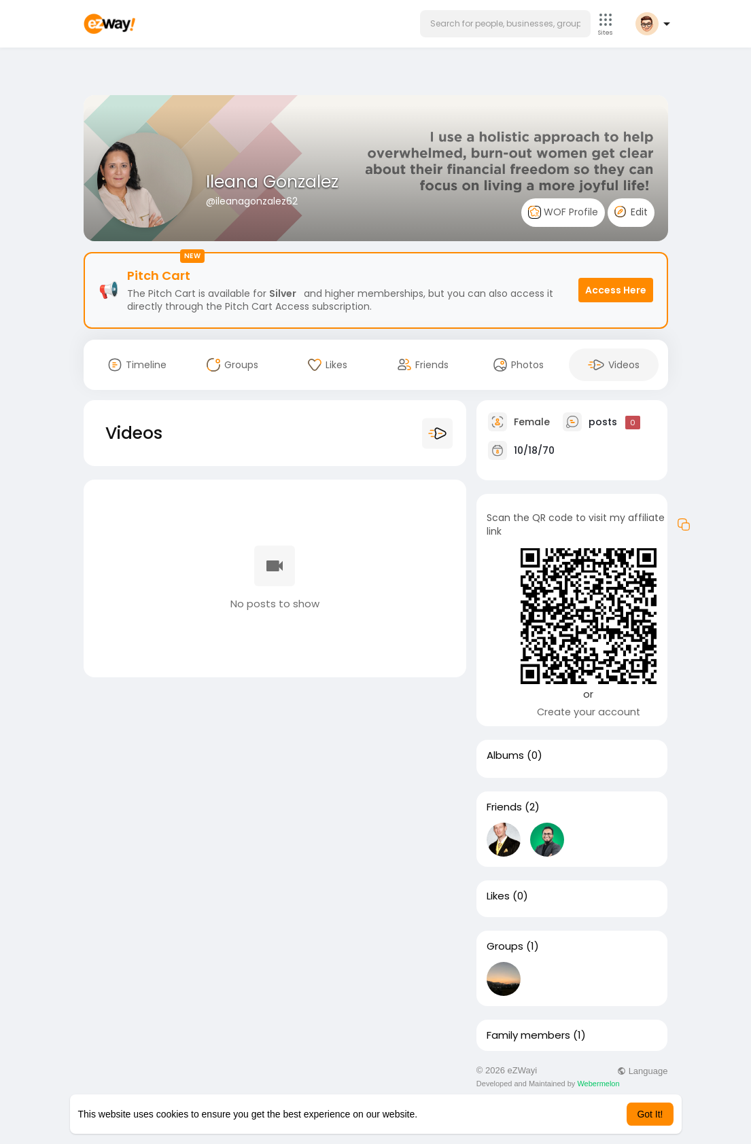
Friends (504, 807)
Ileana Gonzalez (272, 182)
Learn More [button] (444, 1114)
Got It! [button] (650, 1114)
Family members (528, 1035)
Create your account (588, 712)
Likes (498, 896)
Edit (631, 212)
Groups (505, 946)
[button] (505, 23)
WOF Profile (563, 212)
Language (642, 1071)
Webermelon (598, 1083)
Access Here (615, 290)
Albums (505, 755)
